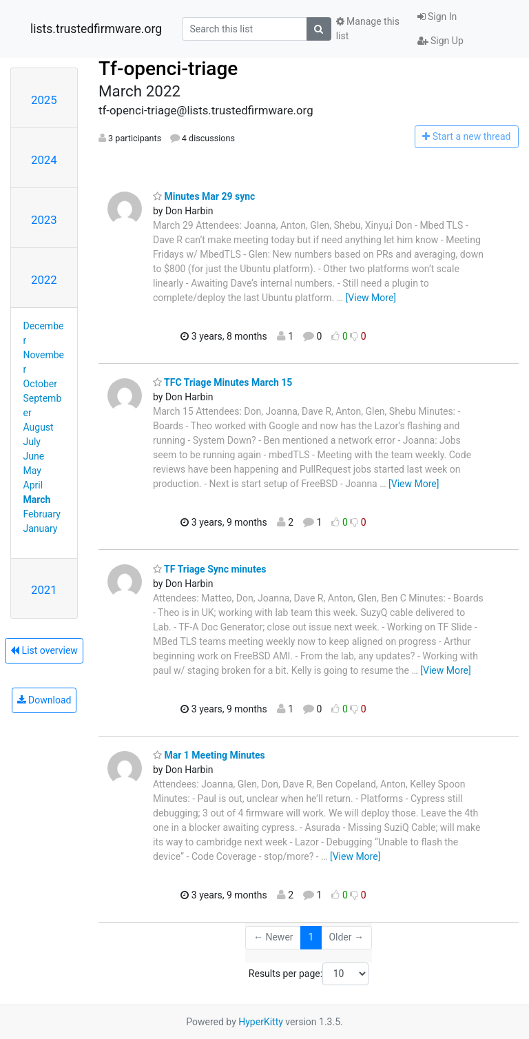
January (40, 528)
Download (44, 700)
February (42, 514)
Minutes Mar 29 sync (204, 196)
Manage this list (368, 28)
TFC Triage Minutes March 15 (222, 382)
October (40, 383)
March (37, 499)
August (38, 427)
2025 (44, 100)
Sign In (437, 16)
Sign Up (440, 40)
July (32, 441)
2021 (44, 590)
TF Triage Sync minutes (209, 569)
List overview (44, 650)
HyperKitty (260, 1021)
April (33, 485)
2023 (44, 220)
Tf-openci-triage (168, 68)
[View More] (371, 297)
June (34, 456)
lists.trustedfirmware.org (96, 29)
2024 (44, 160)
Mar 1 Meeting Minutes (209, 755)
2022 (44, 280)
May (32, 470)
